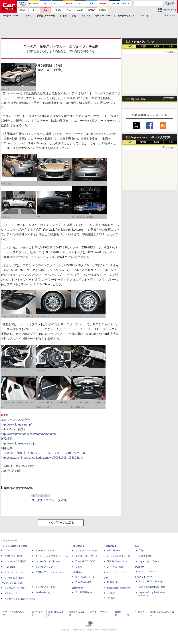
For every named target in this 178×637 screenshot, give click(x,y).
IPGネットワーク (143, 577)
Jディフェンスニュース (118, 556)
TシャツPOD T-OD (85, 561)
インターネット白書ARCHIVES (20, 598)
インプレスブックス (45, 587)
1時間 (129, 46)
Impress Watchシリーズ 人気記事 (150, 137)
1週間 (156, 46)
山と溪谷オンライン (85, 577)
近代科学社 (77, 588)
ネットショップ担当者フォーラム (51, 556)
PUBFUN (139, 567)
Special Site (138, 99)
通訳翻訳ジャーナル (117, 561)
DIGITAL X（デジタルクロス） (50, 572)
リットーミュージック (86, 550)
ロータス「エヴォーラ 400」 (50, 500)
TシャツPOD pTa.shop (151, 581)
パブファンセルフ (147, 571)
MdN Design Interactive (118, 588)
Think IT (8, 550)
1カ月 (170, 46)
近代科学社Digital (83, 592)
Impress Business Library (47, 561)
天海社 (142, 550)
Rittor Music (78, 546)
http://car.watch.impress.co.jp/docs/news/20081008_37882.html (42, 457)
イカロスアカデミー (117, 572)
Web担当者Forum (13, 556)
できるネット (11, 593)
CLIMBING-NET (83, 582)
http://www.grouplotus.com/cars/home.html (28, 434)
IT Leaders (10, 567)
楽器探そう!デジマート (86, 556)
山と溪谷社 (77, 572)
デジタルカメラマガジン (17, 588)
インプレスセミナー (45, 567)
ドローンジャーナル (14, 572)
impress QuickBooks (149, 561)
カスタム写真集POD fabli (152, 587)
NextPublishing (42, 592)
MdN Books (112, 582)
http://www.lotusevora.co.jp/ (18, 443)
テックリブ (109, 593)
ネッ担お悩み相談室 (14, 578)
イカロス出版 (110, 546)
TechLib (111, 598)
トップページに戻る (61, 522)
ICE (137, 546)
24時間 (142, 46)
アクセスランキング (142, 41)
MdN (106, 578)
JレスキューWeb (115, 567)
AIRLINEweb (113, 550)
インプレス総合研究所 (15, 561)
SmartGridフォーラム (45, 550)
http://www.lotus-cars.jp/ (16, 424)
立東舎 (78, 567)
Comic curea (145, 556)
